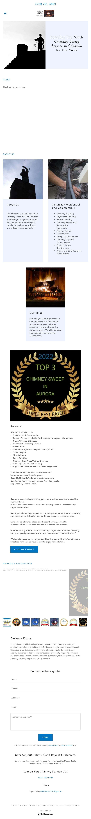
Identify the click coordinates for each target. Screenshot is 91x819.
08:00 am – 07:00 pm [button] (49, 791)
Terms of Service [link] (66, 745)
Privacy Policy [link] (53, 745)
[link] (45, 13)
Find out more (24, 549)
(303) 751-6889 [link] (45, 4)
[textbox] (45, 678)
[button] (9, 13)
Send (45, 737)
